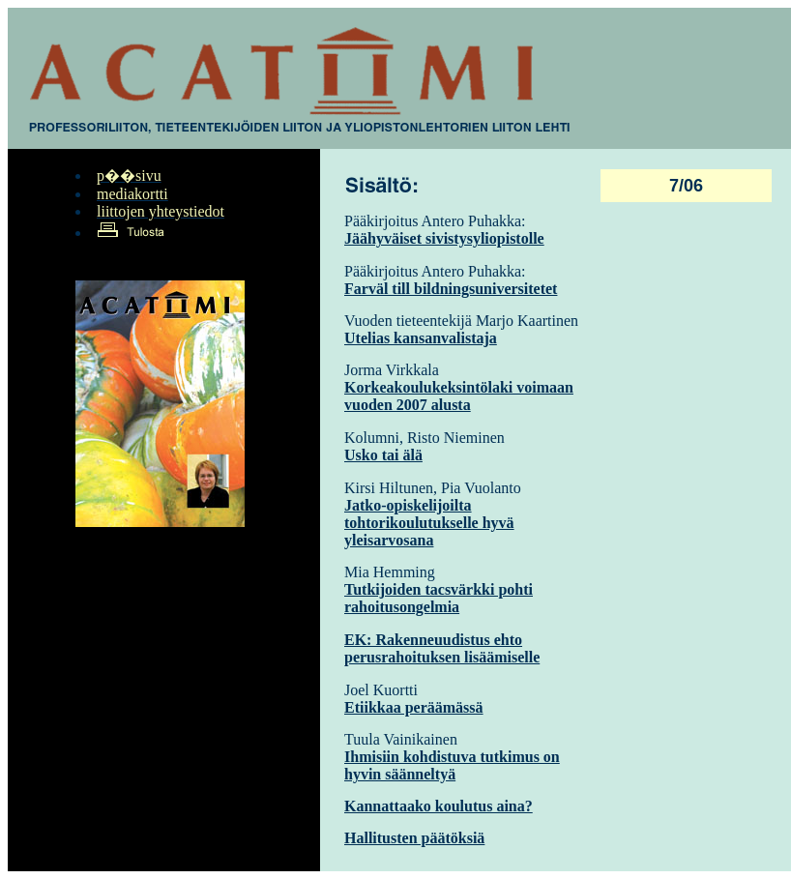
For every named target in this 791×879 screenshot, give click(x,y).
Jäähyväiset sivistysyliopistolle (444, 238)
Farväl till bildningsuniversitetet (450, 288)
